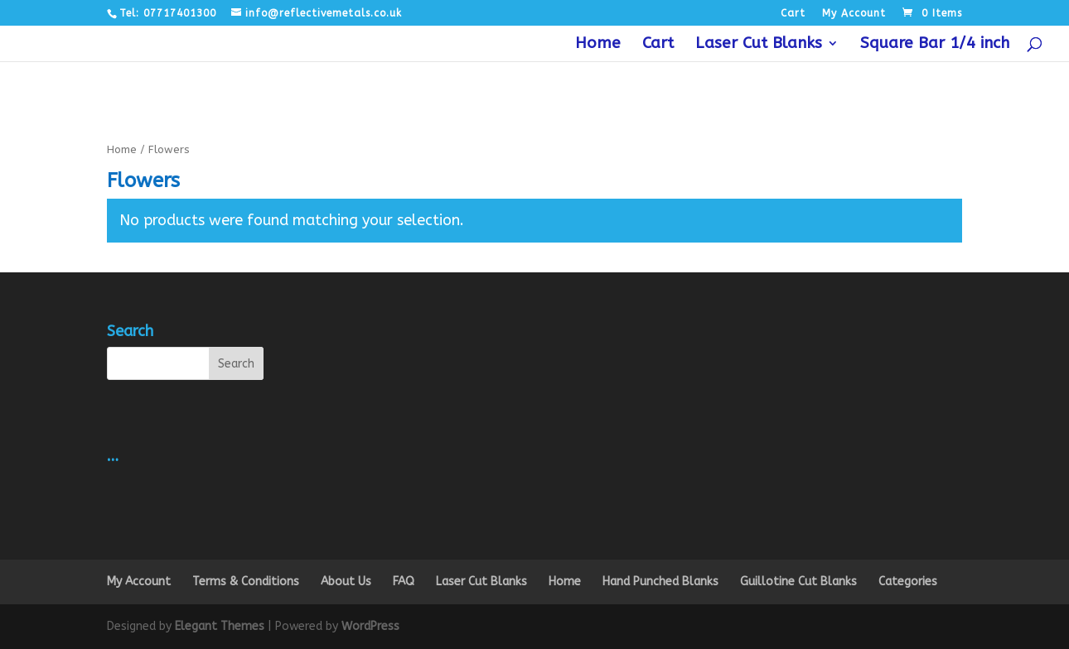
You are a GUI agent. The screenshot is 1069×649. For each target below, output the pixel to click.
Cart (793, 13)
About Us (346, 581)
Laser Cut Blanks (758, 44)
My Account (854, 13)
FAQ (403, 581)
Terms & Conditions (245, 581)
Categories (907, 581)
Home (598, 44)
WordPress (370, 626)
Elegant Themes (219, 626)
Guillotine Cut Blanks (798, 581)
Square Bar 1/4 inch (934, 44)
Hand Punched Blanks (660, 581)
